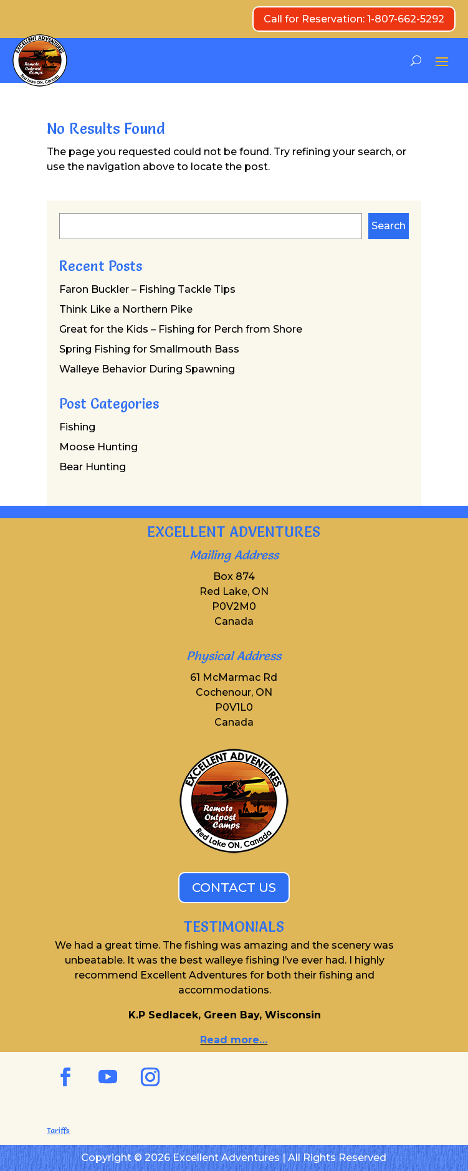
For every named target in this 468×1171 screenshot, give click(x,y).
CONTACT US (234, 887)
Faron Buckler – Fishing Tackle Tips (147, 289)
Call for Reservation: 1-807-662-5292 (354, 19)
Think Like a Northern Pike (126, 309)
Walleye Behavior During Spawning (147, 369)
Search (388, 226)
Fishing (77, 427)
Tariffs (58, 1130)
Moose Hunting (98, 447)
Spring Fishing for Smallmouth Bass (149, 349)
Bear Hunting (92, 467)
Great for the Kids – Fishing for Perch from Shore (180, 329)
